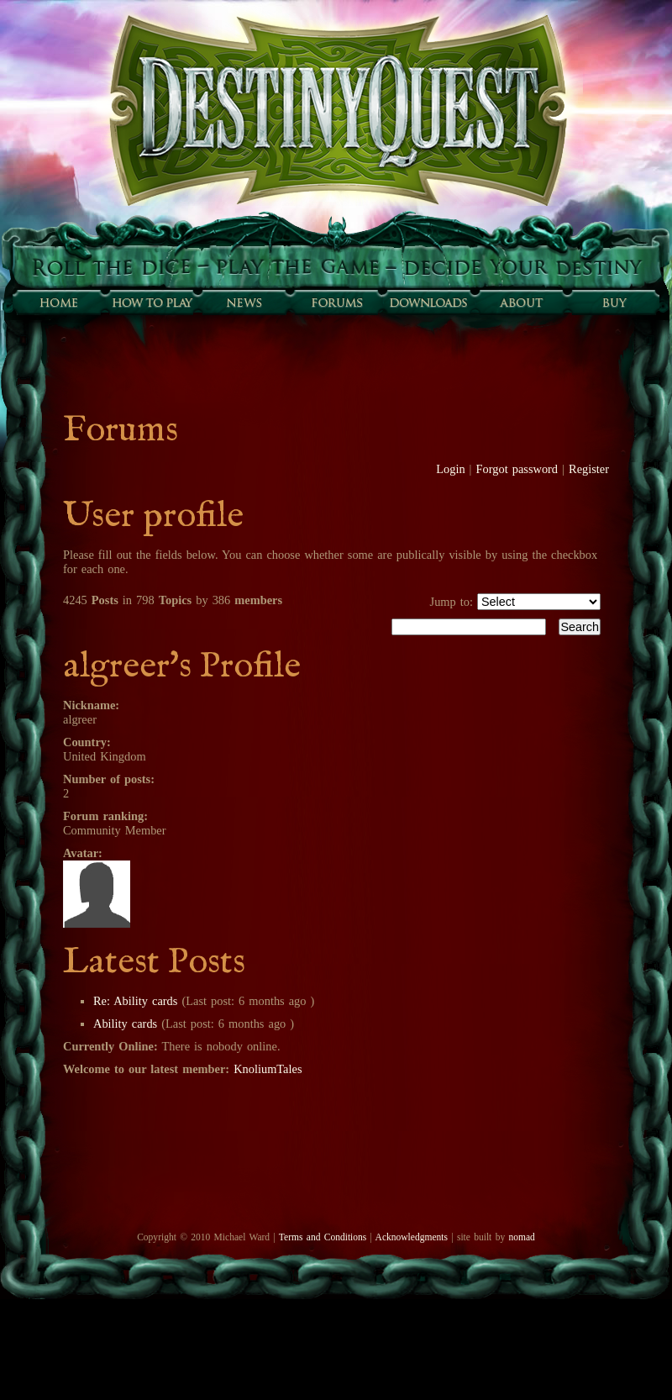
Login (450, 469)
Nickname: (91, 705)
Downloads (428, 302)
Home (59, 302)
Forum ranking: (105, 816)
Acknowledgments (411, 1237)
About (521, 302)
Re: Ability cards (135, 1001)
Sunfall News (243, 302)
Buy (613, 302)
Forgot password (517, 469)
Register (589, 469)
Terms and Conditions (322, 1237)
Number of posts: (109, 779)
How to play (151, 302)
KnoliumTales (268, 1069)
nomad (521, 1237)
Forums (336, 302)
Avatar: (82, 853)
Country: (87, 742)
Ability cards (125, 1023)
